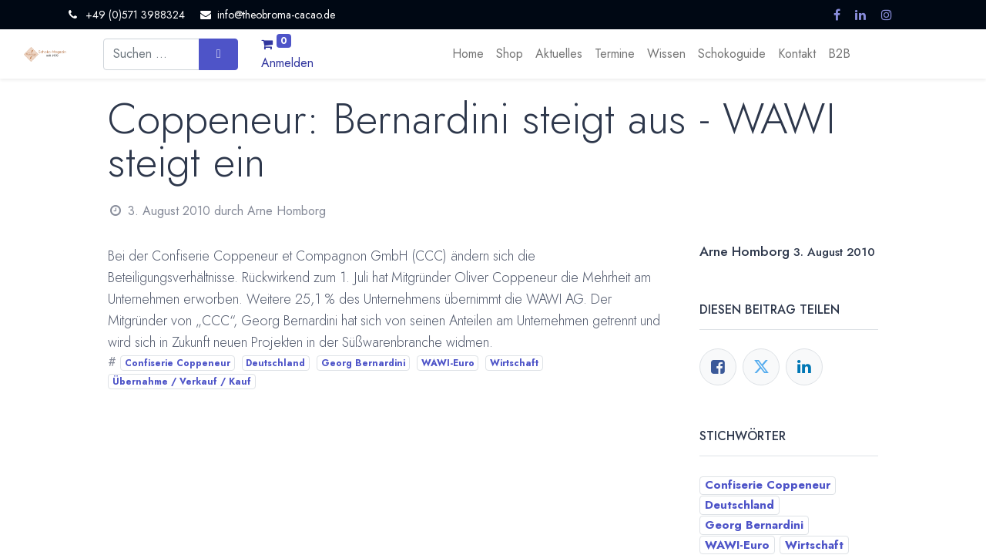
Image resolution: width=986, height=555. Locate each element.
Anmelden (287, 63)
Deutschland (275, 363)
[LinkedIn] (804, 366)
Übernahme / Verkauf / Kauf (181, 381)
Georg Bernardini (363, 363)
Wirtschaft (514, 363)
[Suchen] (218, 54)
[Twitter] (761, 366)
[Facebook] (717, 366)
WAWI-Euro (448, 363)
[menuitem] (468, 54)
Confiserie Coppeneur (177, 363)
